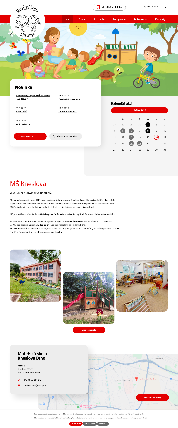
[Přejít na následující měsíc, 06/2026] (163, 110)
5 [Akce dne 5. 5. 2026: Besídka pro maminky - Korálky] (122, 131)
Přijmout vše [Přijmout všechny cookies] (76, 423)
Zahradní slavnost (67, 111)
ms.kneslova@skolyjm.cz (35, 385)
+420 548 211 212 (32, 379)
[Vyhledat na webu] (154, 6)
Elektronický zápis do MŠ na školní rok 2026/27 (33, 97)
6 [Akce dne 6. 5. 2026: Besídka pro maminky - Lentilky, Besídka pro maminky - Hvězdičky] (131, 131)
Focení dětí (21, 111)
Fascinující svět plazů (69, 99)
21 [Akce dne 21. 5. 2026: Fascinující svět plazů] (139, 143)
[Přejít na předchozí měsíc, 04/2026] (116, 110)
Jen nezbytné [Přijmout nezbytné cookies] (90, 423)
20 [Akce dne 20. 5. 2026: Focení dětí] (131, 143)
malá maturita (23, 124)
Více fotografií (89, 330)
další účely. (140, 414)
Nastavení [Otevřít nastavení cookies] (103, 423)
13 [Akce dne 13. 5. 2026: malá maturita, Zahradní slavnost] (131, 137)
